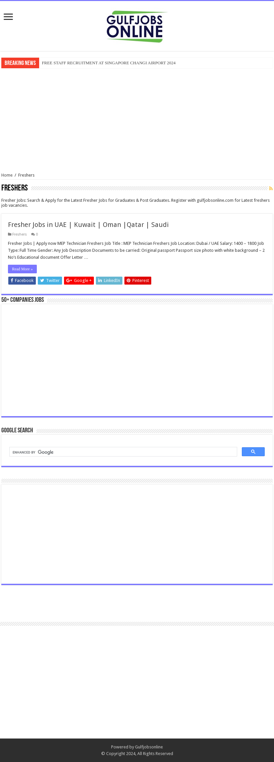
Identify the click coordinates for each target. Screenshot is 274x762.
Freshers (19, 234)
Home (7, 175)
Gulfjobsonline (149, 746)
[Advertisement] (137, 119)
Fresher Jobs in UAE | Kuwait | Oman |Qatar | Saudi (88, 225)
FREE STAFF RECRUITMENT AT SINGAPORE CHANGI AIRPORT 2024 (108, 62)
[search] (123, 452)
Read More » (22, 269)
